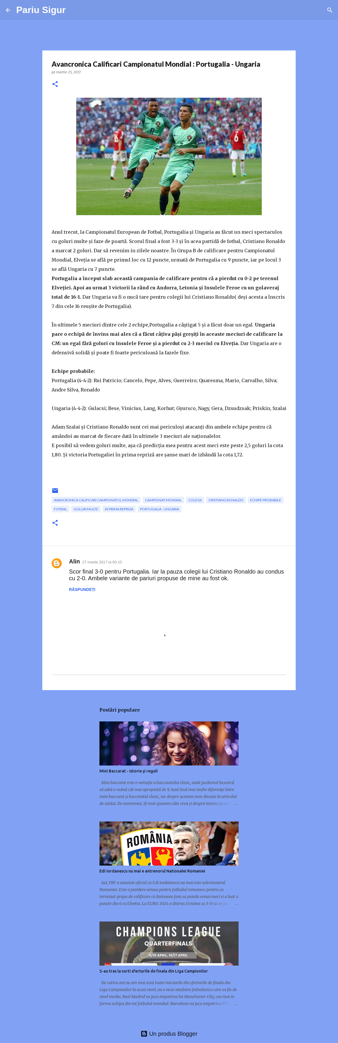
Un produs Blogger (169, 1034)
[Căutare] (329, 10)
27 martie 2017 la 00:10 (102, 562)
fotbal (60, 509)
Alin (74, 561)
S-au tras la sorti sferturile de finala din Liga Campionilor (153, 971)
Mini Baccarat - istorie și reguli (128, 771)
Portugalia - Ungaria (159, 509)
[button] (55, 84)
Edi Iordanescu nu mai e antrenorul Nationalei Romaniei (152, 871)
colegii (195, 500)
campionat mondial (163, 500)
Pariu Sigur (41, 10)
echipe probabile (265, 500)
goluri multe (86, 509)
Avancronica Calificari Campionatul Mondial (96, 500)
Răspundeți (82, 589)
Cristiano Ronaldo (225, 500)
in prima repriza (119, 509)
